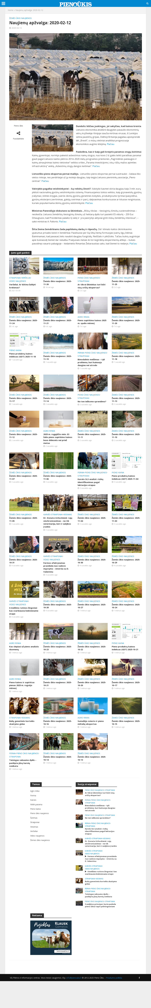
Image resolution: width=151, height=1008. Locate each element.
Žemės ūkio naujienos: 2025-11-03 (124, 529)
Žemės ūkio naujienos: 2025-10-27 (90, 618)
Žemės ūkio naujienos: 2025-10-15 (124, 736)
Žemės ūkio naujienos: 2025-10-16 (55, 736)
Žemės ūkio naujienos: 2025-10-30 (90, 572)
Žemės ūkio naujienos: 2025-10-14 (55, 772)
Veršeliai (26, 277)
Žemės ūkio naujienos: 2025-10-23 (55, 661)
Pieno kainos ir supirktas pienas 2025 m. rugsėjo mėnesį (22, 698)
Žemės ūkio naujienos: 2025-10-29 (124, 572)
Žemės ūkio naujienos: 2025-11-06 (55, 487)
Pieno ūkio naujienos (89, 277)
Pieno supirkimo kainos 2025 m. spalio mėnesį (90, 322)
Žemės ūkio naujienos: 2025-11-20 (124, 322)
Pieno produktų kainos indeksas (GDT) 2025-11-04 (126, 487)
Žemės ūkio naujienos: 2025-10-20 (90, 697)
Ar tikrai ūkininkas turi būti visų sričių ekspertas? (92, 286)
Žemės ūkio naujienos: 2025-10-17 (124, 697)
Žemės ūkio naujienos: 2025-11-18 (124, 359)
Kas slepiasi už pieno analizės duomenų (20, 661)
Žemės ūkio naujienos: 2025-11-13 (124, 404)
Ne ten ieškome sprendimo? (86, 408)
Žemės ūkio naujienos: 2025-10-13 (90, 772)
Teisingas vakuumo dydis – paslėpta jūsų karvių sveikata (24, 777)
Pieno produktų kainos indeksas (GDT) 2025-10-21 (126, 661)
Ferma (81, 353)
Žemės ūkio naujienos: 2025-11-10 (124, 444)
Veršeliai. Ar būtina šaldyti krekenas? (23, 286)
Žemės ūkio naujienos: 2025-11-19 (55, 359)
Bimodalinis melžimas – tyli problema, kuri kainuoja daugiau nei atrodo (91, 365)
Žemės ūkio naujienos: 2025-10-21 (55, 697)
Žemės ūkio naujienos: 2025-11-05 (21, 529)
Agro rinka (83, 317)
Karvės (46, 524)
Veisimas (67, 524)
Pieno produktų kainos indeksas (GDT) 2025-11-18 (23, 356)
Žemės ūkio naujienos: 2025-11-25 (124, 283)
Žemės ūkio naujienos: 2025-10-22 (90, 661)
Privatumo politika (114, 1004)
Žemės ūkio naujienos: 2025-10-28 (55, 618)
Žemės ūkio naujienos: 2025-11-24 (21, 322)
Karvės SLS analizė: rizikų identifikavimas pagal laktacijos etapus (91, 491)
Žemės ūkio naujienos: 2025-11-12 (21, 444)
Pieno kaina (15, 351)
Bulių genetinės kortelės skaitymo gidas (22, 736)
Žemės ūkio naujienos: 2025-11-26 (55, 283)
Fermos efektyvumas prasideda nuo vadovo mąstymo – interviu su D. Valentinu (57, 578)
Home (10, 10)
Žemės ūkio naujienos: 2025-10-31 (21, 572)
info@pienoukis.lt (73, 1004)
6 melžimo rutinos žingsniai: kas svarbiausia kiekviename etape (23, 623)
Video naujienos (17, 281)
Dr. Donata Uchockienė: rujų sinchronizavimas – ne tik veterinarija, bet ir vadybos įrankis (58, 532)
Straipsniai (15, 277)
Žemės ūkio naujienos (20, 18)
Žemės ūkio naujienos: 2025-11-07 (21, 487)
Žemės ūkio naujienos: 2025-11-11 (90, 444)
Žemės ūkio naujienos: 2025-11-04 (90, 529)
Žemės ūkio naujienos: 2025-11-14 (55, 404)
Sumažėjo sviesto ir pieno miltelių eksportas (92, 736)
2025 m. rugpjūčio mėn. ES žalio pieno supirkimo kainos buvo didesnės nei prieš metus (57, 447)
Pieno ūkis (18, 125)
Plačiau (110, 144)
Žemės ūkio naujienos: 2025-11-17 (21, 404)
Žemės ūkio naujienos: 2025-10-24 (124, 618)
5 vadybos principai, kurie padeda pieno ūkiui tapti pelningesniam (97, 931)
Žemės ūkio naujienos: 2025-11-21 (55, 322)
